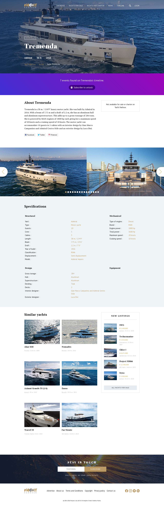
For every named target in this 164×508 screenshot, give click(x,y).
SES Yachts (65, 434)
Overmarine (123, 342)
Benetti (64, 350)
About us (60, 491)
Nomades (66, 346)
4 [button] (73, 192)
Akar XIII (28, 346)
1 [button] (66, 192)
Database (60, 6)
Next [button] (160, 172)
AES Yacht (122, 367)
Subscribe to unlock (83, 87)
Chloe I (122, 349)
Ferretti (26, 350)
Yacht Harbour (30, 6)
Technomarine (126, 336)
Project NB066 (126, 361)
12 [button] (91, 192)
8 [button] (82, 192)
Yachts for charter (96, 6)
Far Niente (67, 429)
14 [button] (96, 192)
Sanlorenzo (122, 356)
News (110, 6)
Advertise (51, 491)
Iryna (121, 373)
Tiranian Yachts (29, 434)
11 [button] (89, 192)
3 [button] (70, 192)
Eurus (65, 388)
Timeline (120, 6)
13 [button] (93, 192)
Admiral (28, 57)
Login (137, 6)
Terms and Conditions (74, 491)
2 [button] (68, 192)
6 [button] (77, 192)
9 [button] (84, 192)
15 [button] (98, 192)
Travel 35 (29, 429)
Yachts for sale (76, 6)
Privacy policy (99, 491)
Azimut (26, 392)
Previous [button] (4, 172)
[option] (43, 172)
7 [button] (79, 192)
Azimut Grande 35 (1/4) (35, 388)
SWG (121, 325)
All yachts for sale (120, 388)
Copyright (89, 491)
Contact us (111, 491)
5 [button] (75, 192)
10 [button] (86, 192)
